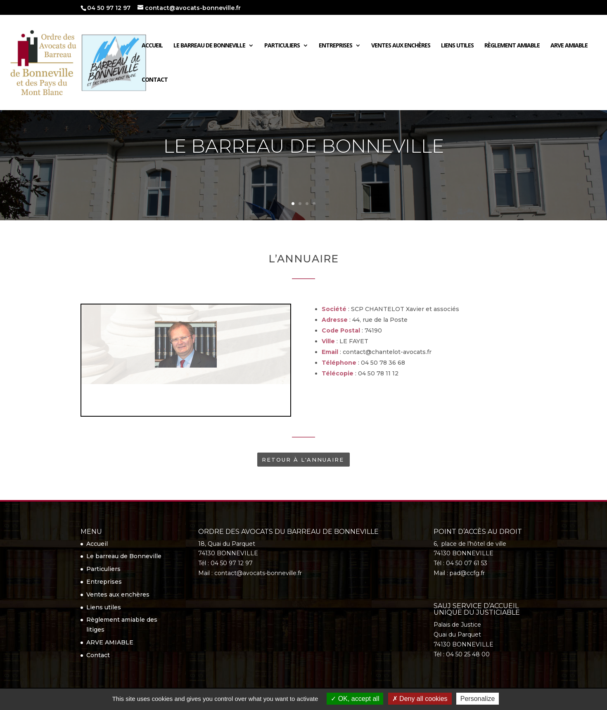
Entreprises (335, 45)
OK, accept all (355, 698)
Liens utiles (457, 45)
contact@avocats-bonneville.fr (258, 573)
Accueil (152, 45)
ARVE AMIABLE (569, 45)
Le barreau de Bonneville (209, 45)
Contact (155, 79)
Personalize (477, 698)
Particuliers (282, 45)
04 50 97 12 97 (108, 8)
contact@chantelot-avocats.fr (387, 352)
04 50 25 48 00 (468, 654)
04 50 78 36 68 (383, 362)
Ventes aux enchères (400, 45)
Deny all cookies (420, 698)
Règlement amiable (512, 45)
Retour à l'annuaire (303, 459)
